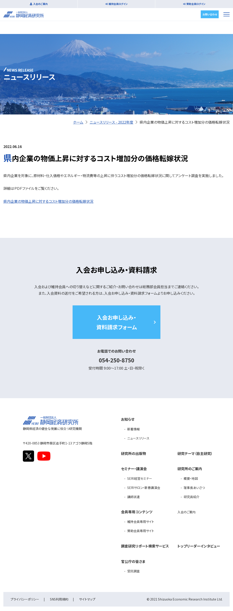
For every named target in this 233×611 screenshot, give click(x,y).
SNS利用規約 (59, 599)
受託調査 (133, 571)
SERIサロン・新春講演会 (143, 487)
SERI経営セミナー (139, 478)
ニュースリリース (138, 438)
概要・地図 (191, 478)
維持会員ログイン (118, 4)
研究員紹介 (191, 497)
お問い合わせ (210, 14)
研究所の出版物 (133, 453)
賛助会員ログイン (195, 4)
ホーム (78, 122)
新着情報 (133, 429)
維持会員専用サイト (140, 521)
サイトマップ (87, 599)
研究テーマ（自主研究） (195, 453)
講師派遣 (133, 497)
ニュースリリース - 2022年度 (111, 122)
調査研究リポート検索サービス (145, 546)
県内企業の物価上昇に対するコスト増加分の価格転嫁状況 (48, 201)
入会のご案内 (40, 4)
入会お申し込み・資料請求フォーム (116, 322)
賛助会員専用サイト (140, 531)
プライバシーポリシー (25, 599)
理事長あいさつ (194, 487)
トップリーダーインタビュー (198, 546)
